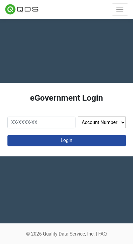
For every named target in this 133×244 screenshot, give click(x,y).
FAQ (102, 234)
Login (66, 140)
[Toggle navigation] (120, 9)
